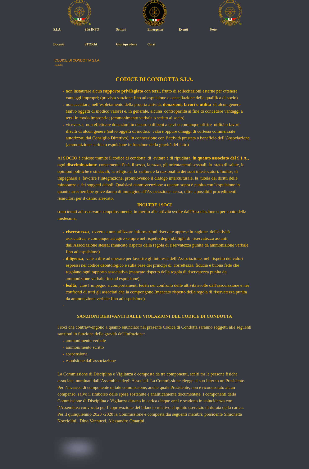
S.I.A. (57, 29)
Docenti (58, 44)
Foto (213, 29)
